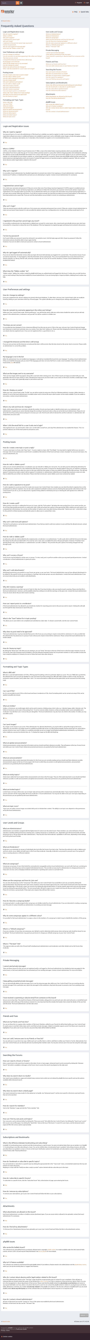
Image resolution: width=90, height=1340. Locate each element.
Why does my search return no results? (57, 73)
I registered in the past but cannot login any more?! (17, 43)
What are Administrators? (53, 34)
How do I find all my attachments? (55, 98)
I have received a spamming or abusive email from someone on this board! (65, 57)
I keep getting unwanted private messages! (58, 54)
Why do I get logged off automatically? (14, 46)
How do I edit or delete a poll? (11, 83)
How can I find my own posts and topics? (57, 79)
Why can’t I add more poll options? (13, 82)
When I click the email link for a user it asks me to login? (19, 68)
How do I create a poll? (9, 80)
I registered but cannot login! (11, 39)
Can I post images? (8, 107)
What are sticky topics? (9, 113)
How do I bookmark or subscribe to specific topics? (60, 86)
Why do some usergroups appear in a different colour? (61, 43)
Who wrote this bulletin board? (55, 104)
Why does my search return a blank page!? (58, 75)
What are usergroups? (52, 37)
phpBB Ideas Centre (80, 1264)
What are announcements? (10, 111)
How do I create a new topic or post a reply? (15, 74)
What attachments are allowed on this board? (59, 96)
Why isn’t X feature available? (54, 106)
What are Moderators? (52, 36)
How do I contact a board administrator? (57, 111)
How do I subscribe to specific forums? (57, 88)
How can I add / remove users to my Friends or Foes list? (62, 66)
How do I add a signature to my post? (14, 78)
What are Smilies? (8, 106)
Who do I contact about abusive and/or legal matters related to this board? (65, 108)
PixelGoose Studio (21, 1329)
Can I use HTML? (7, 104)
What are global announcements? (12, 109)
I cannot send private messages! (55, 52)
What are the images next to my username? (15, 63)
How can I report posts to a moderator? (14, 90)
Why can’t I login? (8, 41)
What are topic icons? (9, 116)
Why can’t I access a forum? (11, 85)
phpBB (12, 362)
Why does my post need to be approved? (15, 94)
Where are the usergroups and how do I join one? (60, 39)
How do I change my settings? (11, 54)
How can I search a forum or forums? (56, 72)
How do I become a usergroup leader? (57, 41)
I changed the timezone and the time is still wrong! (17, 59)
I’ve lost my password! (9, 44)
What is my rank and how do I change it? (14, 67)
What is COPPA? (7, 36)
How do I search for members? (54, 77)
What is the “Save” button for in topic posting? (16, 92)
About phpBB (42, 1251)
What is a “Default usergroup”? (55, 44)
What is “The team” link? (53, 46)
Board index (5, 1321)
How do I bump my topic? (10, 96)
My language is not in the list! (11, 61)
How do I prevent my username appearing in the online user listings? (22, 56)
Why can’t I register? (8, 37)
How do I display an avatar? (11, 65)
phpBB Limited (51, 1249)
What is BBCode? (8, 102)
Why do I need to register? (10, 34)
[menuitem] (86, 2)
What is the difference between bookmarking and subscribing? (64, 85)
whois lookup (44, 1281)
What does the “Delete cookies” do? (13, 48)
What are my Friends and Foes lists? (56, 64)
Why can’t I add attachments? (11, 87)
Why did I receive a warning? (11, 89)
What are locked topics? (10, 115)
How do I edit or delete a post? (12, 76)
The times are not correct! (10, 58)
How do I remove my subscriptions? (56, 90)
